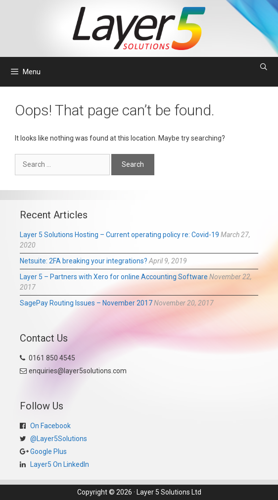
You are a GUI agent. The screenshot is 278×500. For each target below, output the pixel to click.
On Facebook (50, 426)
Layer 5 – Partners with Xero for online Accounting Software (114, 277)
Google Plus (48, 451)
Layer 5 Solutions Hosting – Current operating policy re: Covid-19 (119, 235)
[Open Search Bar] (263, 67)
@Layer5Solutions (58, 439)
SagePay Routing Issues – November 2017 (86, 303)
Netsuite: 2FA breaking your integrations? (83, 261)
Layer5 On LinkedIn (59, 464)
